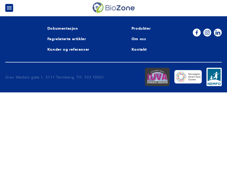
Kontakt (139, 49)
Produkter (141, 28)
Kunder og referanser (68, 49)
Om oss (139, 38)
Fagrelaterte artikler (66, 38)
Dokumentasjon (62, 28)
